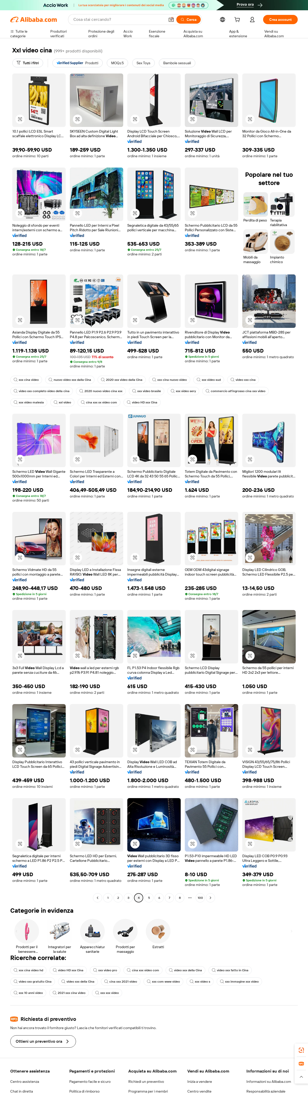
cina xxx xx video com (99, 402)
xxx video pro (105, 970)
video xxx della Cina (185, 970)
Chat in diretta (21, 1091)
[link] (301, 1050)
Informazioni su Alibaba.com (268, 1081)
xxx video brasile (146, 391)
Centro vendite (199, 1091)
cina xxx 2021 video (120, 982)
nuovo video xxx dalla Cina (70, 380)
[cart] (238, 20)
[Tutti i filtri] (27, 63)
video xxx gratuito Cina (33, 982)
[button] (171, 19)
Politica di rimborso (84, 1091)
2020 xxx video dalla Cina (121, 380)
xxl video (62, 402)
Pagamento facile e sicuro (90, 1081)
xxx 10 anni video (28, 993)
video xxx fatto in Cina (230, 970)
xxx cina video (26, 380)
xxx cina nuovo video (169, 380)
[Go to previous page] (97, 897)
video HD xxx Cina (142, 402)
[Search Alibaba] (118, 19)
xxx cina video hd (28, 970)
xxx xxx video (107, 993)
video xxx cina (243, 380)
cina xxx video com (143, 970)
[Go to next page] (210, 897)
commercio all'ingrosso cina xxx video (235, 391)
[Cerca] (188, 19)
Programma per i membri (148, 1091)
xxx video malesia (29, 402)
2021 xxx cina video (69, 993)
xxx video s (200, 982)
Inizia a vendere (199, 1081)
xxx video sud (209, 380)
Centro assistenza (24, 1081)
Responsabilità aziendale (265, 1091)
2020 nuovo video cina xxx (100, 391)
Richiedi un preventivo (146, 1081)
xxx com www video (163, 982)
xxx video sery (183, 391)
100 (200, 898)
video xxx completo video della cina (42, 391)
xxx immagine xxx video (239, 982)
